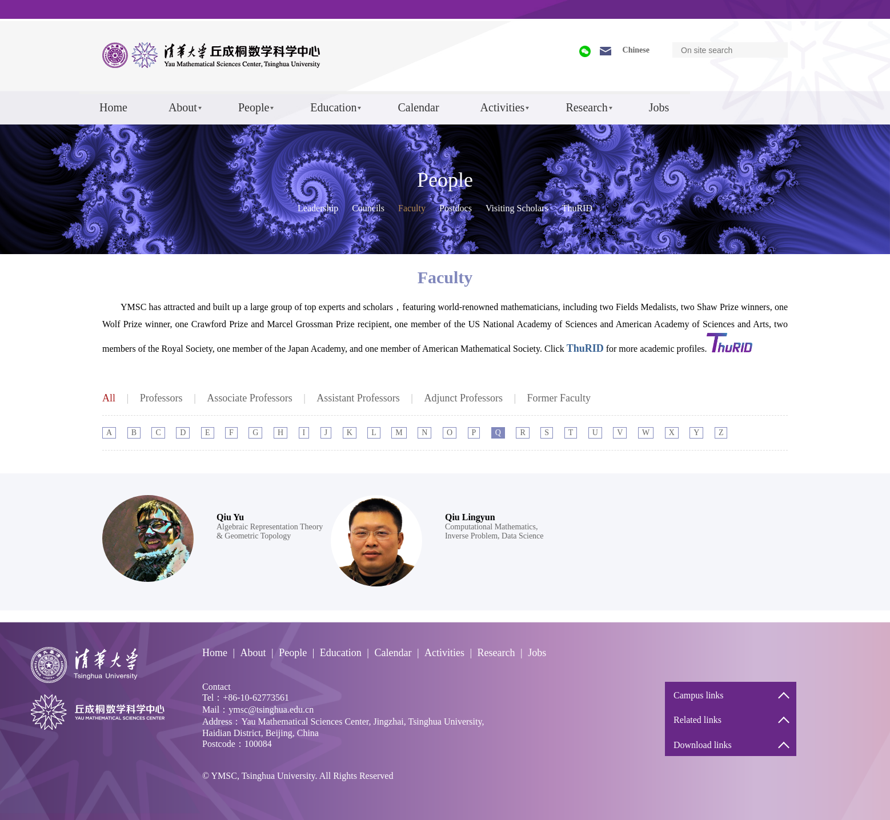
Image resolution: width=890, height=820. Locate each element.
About (183, 107)
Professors (161, 398)
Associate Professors (249, 398)
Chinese (636, 50)
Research (586, 107)
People (253, 107)
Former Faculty (559, 398)
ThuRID (577, 208)
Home (113, 107)
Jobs (659, 107)
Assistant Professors (358, 398)
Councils (368, 208)
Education (333, 107)
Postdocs (455, 208)
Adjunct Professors (463, 398)
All (108, 398)
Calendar (418, 107)
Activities (502, 107)
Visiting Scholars (517, 208)
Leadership (318, 208)
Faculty (412, 208)
